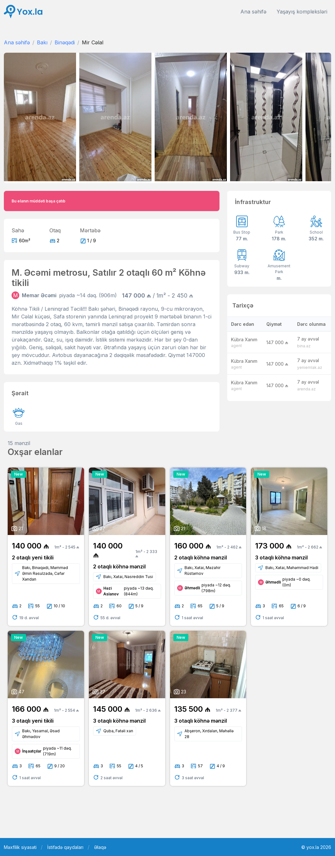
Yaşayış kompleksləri (302, 11)
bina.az (304, 345)
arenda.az (306, 389)
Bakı (42, 42)
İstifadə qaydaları (65, 847)
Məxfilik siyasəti (20, 847)
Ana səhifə (253, 11)
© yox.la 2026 (316, 847)
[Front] (23, 12)
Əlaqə (100, 847)
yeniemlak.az (309, 367)
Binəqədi (65, 42)
